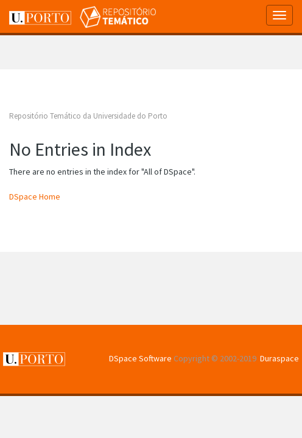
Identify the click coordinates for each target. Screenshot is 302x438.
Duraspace (279, 358)
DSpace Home (34, 196)
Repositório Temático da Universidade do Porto (88, 116)
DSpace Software (140, 358)
